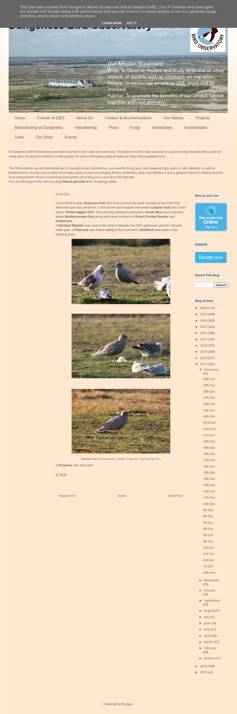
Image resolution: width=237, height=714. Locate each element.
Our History (173, 118)
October (210, 590)
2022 (204, 333)
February (210, 648)
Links (19, 137)
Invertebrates (195, 127)
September (212, 600)
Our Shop (44, 137)
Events (71, 137)
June (207, 623)
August (209, 610)
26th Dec (209, 404)
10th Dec (209, 504)
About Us (85, 118)
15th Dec (209, 472)
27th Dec (209, 398)
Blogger (127, 704)
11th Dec (209, 497)
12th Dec (209, 491)
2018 (204, 358)
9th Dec (208, 510)
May (207, 629)
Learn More (112, 23)
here (162, 156)
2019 (204, 351)
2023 (204, 327)
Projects (203, 118)
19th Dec (209, 448)
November (211, 580)
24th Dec (209, 416)
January (209, 658)
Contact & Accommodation (128, 118)
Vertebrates (162, 127)
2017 (204, 364)
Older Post (175, 496)
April (207, 636)
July (207, 617)
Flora (113, 127)
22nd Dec (209, 429)
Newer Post (67, 496)
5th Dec (208, 535)
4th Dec (208, 541)
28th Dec (209, 391)
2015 (204, 672)
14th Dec (209, 479)
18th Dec (209, 454)
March (209, 642)
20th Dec (209, 441)
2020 (204, 345)
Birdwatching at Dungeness (39, 127)
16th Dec (209, 466)
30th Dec (209, 379)
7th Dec (208, 522)
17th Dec (209, 460)
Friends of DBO (50, 118)
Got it (132, 23)
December (211, 369)
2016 (204, 666)
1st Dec (208, 566)
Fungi (135, 127)
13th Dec (209, 485)
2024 (204, 320)
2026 (204, 308)
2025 (204, 314)
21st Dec (209, 435)
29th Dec (209, 385)
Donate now (211, 257)
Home (20, 118)
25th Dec (209, 410)
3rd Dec (208, 547)
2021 (204, 339)
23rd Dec (209, 422)
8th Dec (208, 516)
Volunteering (86, 127)
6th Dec (208, 529)
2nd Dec (209, 554)
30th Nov (209, 573)
